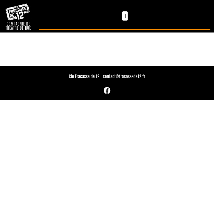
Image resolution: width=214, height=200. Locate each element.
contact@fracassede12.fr (124, 76)
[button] (125, 16)
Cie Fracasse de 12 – (86, 76)
